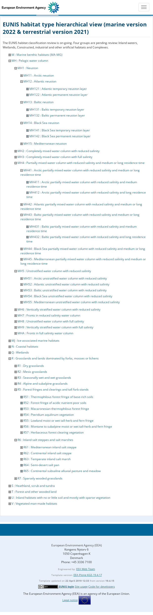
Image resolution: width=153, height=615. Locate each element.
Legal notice (70, 600)
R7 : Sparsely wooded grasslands (40, 478)
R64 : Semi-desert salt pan (41, 465)
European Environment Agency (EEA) (76, 545)
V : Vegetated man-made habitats (34, 503)
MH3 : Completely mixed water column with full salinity (55, 157)
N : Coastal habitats (25, 346)
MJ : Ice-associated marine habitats (35, 340)
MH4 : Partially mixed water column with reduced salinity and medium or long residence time (81, 163)
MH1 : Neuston (28, 68)
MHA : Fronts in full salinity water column (45, 333)
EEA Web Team (85, 569)
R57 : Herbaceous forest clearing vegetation (53, 432)
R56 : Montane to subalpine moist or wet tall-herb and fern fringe (67, 426)
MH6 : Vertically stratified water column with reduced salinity (59, 309)
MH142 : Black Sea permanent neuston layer (60, 136)
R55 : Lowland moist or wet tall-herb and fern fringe (58, 420)
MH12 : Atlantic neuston (39, 81)
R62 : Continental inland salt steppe (47, 453)
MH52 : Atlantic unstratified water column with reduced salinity (66, 284)
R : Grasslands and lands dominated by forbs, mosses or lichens (55, 358)
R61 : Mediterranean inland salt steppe (49, 447)
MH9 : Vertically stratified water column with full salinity (55, 327)
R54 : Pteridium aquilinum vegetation (48, 415)
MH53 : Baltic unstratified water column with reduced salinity (65, 290)
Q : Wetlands (20, 352)
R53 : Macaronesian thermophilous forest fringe (56, 409)
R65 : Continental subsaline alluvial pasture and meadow (62, 471)
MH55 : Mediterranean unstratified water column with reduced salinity (71, 302)
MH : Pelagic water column (30, 61)
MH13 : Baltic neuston (38, 102)
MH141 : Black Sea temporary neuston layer (59, 130)
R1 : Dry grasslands (31, 366)
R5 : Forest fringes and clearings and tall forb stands (53, 389)
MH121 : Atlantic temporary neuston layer (58, 89)
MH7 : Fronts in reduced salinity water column (49, 315)
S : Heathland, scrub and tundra (33, 486)
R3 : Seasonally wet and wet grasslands (44, 378)
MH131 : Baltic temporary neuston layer (56, 109)
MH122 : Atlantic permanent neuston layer (58, 95)
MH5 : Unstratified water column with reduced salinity (54, 271)
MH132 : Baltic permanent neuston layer (57, 115)
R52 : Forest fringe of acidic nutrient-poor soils (54, 403)
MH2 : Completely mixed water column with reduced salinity (58, 151)
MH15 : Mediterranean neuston (45, 143)
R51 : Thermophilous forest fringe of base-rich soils (58, 397)
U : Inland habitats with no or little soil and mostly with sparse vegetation (61, 498)
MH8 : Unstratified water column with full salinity (51, 321)
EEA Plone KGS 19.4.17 (88, 575)
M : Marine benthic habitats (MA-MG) (37, 55)
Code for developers (101, 586)
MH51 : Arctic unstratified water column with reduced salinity (65, 278)
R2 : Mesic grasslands (32, 372)
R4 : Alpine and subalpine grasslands (43, 383)
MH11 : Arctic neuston (38, 75)
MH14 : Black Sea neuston (41, 123)
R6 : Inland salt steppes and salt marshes (45, 440)
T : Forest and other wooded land (34, 492)
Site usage (81, 586)
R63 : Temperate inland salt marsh (47, 459)
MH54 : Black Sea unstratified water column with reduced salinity (67, 296)
